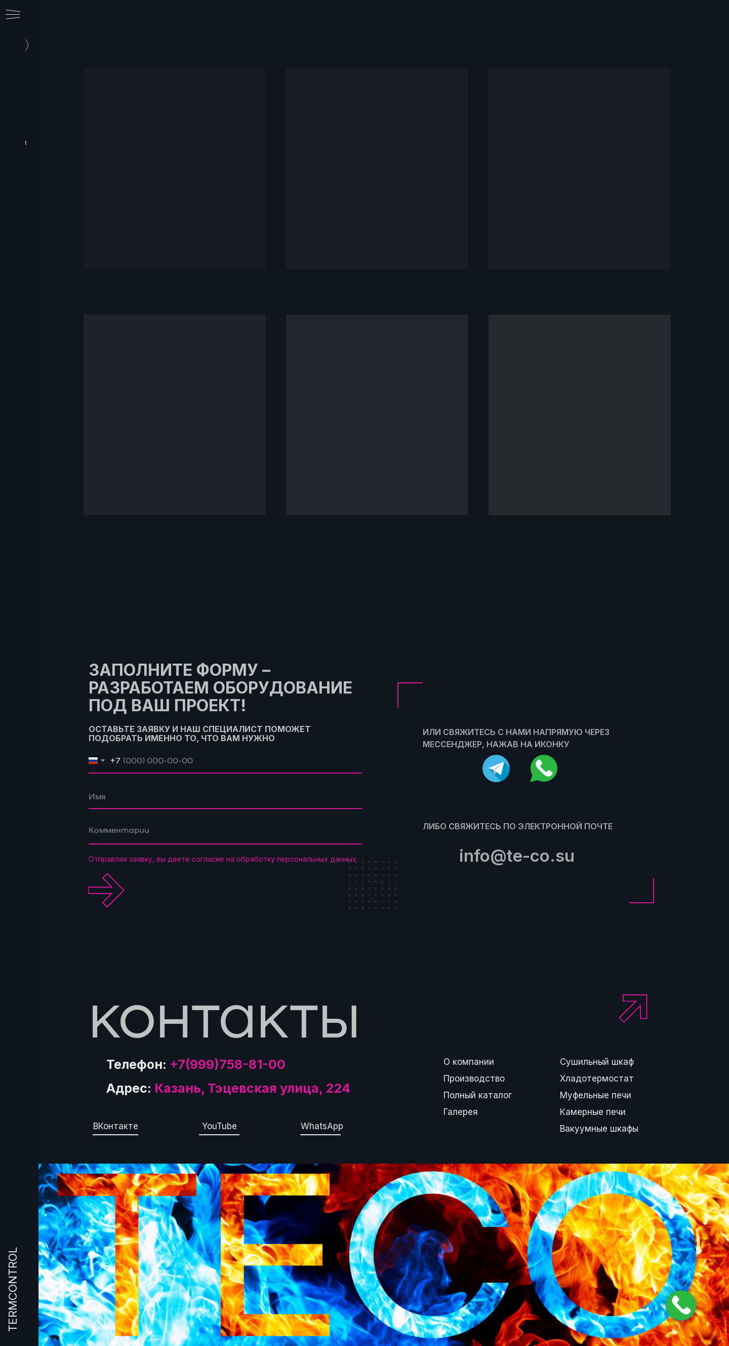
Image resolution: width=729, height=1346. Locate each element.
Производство (474, 1078)
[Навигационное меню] (13, 15)
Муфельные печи (595, 1095)
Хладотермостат (597, 1078)
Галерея (460, 1112)
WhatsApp (322, 1126)
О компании (468, 1062)
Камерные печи (593, 1112)
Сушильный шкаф (597, 1062)
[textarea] (225, 831)
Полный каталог (477, 1095)
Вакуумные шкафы (599, 1129)
